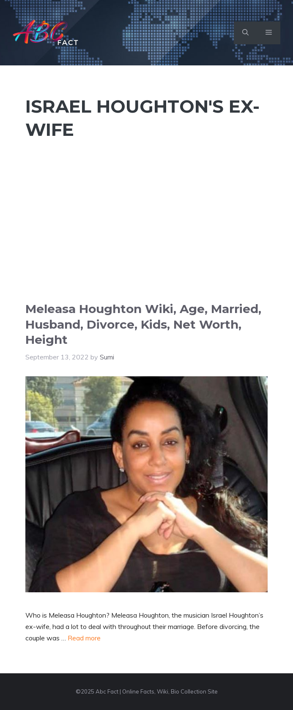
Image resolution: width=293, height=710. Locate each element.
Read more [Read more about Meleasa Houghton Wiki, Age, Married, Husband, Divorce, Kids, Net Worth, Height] (84, 638)
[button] (245, 33)
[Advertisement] (146, 238)
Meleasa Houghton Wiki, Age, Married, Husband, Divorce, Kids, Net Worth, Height (143, 324)
